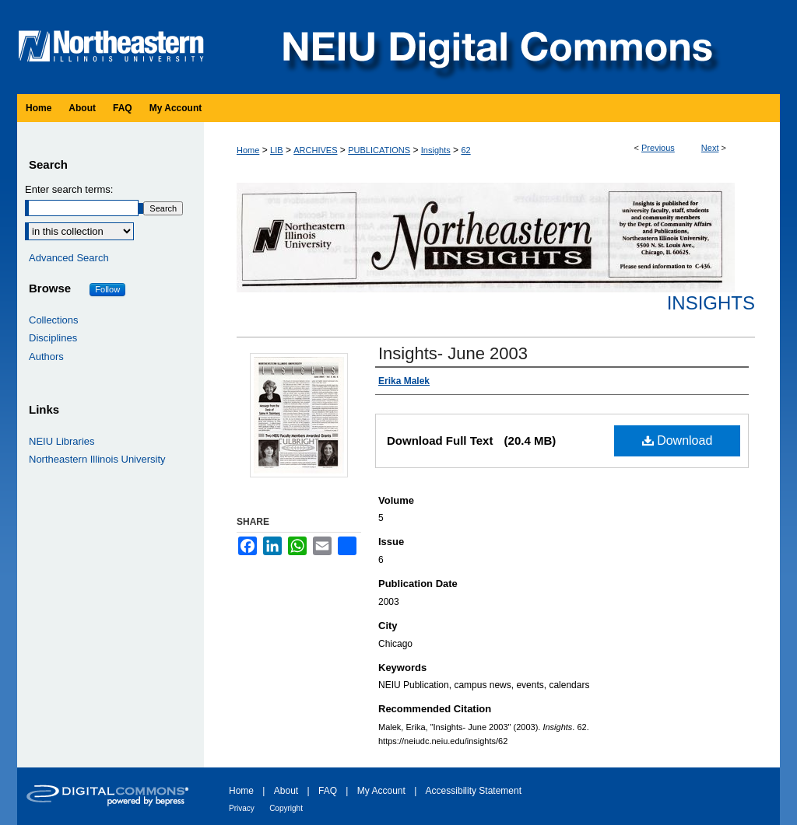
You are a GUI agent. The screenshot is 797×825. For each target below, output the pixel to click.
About (286, 790)
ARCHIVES (315, 150)
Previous (658, 147)
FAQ (327, 790)
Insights (436, 150)
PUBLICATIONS (379, 150)
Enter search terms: (69, 189)
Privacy (242, 808)
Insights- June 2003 (453, 353)
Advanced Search (69, 258)
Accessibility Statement (473, 790)
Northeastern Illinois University (97, 459)
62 (465, 150)
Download (677, 440)
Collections (54, 320)
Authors (46, 356)
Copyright (286, 808)
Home (248, 150)
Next (710, 147)
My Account (381, 790)
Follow (107, 289)
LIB (276, 150)
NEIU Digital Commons (496, 47)
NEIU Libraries (62, 441)
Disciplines (53, 338)
